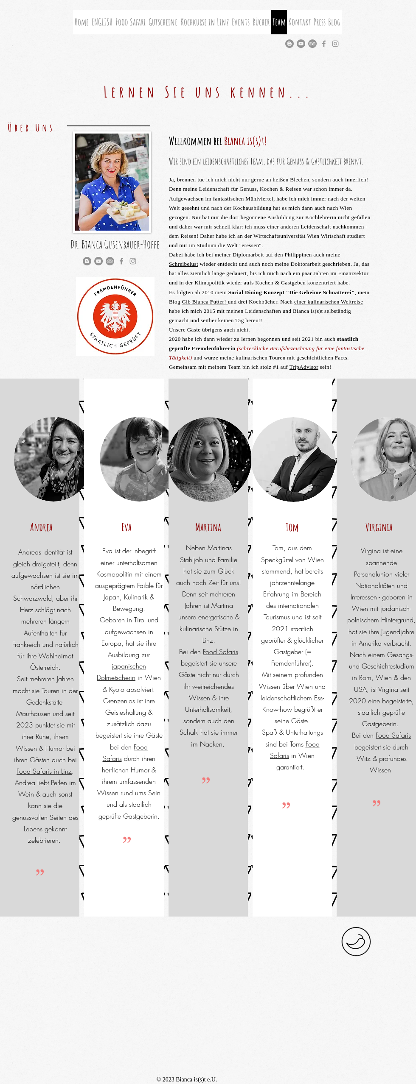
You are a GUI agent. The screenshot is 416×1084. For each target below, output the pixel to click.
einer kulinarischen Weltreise (328, 301)
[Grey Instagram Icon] (335, 43)
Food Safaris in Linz (44, 771)
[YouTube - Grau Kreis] (301, 43)
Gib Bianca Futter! (205, 301)
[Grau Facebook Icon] (324, 43)
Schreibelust (183, 264)
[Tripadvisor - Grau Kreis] (312, 43)
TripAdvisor (304, 367)
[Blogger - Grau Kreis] (289, 43)
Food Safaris (220, 651)
